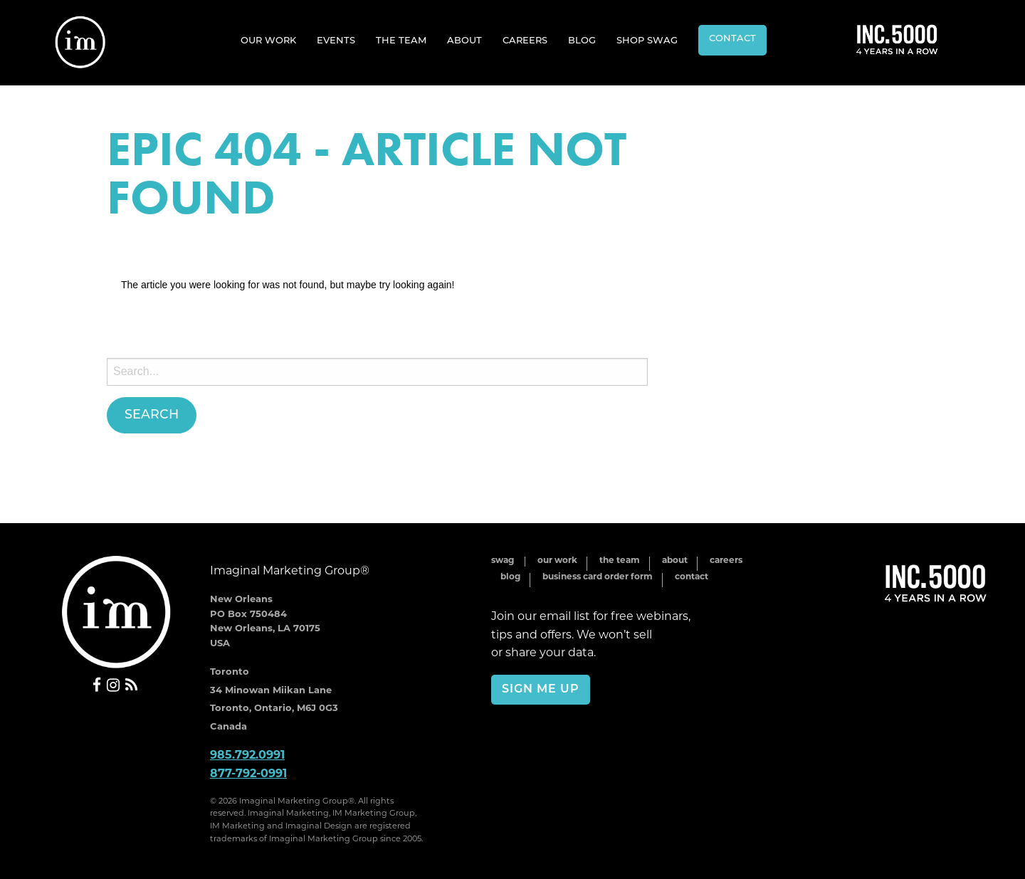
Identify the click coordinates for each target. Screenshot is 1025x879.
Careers (525, 41)
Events (336, 41)
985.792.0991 (247, 756)
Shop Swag (647, 41)
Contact (732, 38)
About (464, 41)
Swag (502, 561)
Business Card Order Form (597, 577)
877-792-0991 (248, 774)
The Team (401, 41)
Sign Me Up (540, 689)
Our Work (268, 41)
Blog (582, 41)
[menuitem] (268, 40)
